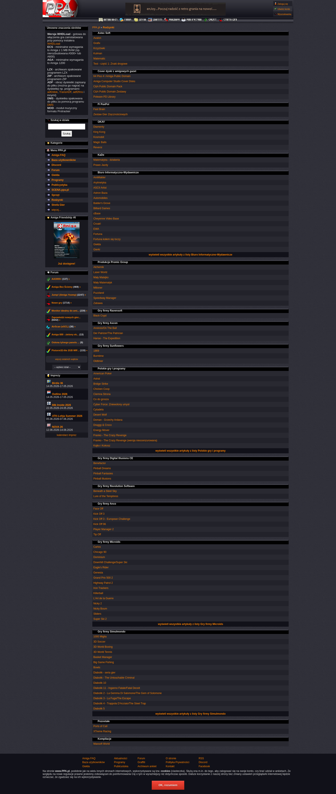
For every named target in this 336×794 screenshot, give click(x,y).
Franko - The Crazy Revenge (110, 435)
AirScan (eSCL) (60, 326)
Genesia (98, 572)
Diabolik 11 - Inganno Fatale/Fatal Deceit (116, 688)
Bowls (96, 667)
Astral (96, 378)
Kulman (97, 53)
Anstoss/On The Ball (105, 328)
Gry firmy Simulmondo (111, 631)
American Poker (102, 373)
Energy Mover (101, 430)
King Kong (99, 131)
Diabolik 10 (99, 682)
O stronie (171, 758)
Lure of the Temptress (105, 496)
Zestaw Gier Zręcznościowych (110, 114)
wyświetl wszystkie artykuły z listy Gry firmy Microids (190, 624)
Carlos (97, 546)
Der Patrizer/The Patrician (108, 333)
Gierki (96, 249)
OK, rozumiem (168, 785)
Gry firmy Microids (109, 541)
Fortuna (97, 234)
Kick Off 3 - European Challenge (111, 518)
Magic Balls (99, 142)
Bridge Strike (100, 383)
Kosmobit (98, 137)
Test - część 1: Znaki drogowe (110, 63)
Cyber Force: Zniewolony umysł (111, 404)
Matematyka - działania (106, 159)
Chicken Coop (101, 388)
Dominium (99, 557)
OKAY (101, 121)
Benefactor (99, 463)
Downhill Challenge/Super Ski (110, 562)
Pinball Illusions (102, 478)
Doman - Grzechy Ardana (107, 419)
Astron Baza (100, 192)
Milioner (97, 287)
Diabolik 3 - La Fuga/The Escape (112, 698)
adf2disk (52, 92)
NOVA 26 (57, 426)
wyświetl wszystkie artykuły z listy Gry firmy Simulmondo (190, 713)
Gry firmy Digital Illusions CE (115, 458)
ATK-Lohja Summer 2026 (67, 415)
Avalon (97, 37)
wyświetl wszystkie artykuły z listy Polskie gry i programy (190, 450)
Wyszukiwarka (284, 14)
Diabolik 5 (99, 708)
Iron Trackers (100, 588)
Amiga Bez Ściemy (62, 287)
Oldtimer (98, 361)
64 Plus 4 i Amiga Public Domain (111, 76)
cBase (96, 213)
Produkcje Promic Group (113, 262)
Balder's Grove (101, 203)
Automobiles (100, 198)
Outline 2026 (59, 394)
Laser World (100, 272)
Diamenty (98, 126)
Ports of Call (100, 726)
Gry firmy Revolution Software (116, 486)
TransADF (65, 92)
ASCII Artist (99, 187)
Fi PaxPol (103, 104)
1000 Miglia (99, 636)
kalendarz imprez (66, 435)
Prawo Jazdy (100, 164)
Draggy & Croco (102, 424)
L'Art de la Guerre (103, 598)
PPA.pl (96, 27)
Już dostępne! (66, 263)
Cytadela (98, 409)
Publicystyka (191, 20)
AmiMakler (99, 177)
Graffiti (155, 20)
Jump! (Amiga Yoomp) (64, 294)
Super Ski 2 (100, 618)
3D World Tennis (102, 651)
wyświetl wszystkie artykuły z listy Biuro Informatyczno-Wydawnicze (190, 254)
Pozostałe (104, 721)
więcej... (56, 209)
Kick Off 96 (99, 524)
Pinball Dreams (102, 468)
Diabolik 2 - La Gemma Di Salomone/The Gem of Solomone (127, 693)
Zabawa (98, 303)
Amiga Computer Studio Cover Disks (114, 81)
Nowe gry (57, 302)
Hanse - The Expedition (106, 338)
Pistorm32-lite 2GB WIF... (66, 350)
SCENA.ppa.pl (60, 189)
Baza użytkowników (64, 160)
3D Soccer (99, 641)
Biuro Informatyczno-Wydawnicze (118, 172)
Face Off (98, 508)
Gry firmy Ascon (108, 323)
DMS (50, 104)
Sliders (97, 613)
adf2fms (78, 92)
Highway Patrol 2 (103, 582)
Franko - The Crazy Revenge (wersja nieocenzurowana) (125, 440)
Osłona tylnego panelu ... (66, 342)
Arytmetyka (99, 182)
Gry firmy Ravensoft (110, 310)
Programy (172, 20)
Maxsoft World (101, 743)
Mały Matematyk (102, 282)
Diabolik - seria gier (104, 672)
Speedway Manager (104, 297)
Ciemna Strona (102, 394)
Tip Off (97, 534)
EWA (96, 228)
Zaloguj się (283, 4)
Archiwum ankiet (147, 766)
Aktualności (108, 20)
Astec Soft (104, 33)
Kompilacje (104, 738)
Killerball (98, 593)
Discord (56, 164)
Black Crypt (99, 315)
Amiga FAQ (59, 155)
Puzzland (98, 292)
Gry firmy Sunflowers (111, 345)
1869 (96, 350)
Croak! (97, 223)
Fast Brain (99, 109)
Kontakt (170, 766)
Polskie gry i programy (111, 368)
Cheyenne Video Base (106, 218)
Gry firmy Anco (107, 503)
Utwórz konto (284, 9)
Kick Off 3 (99, 513)
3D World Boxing (103, 646)
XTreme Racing (102, 731)
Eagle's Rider (101, 567)
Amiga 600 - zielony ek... (65, 334)
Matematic (99, 58)
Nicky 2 (97, 603)
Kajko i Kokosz (101, 445)
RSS (201, 758)
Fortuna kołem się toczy (107, 239)
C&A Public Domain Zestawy (109, 91)
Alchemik (98, 267)
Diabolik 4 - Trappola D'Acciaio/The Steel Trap (119, 703)
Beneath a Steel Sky (105, 491)
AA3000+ (57, 279)
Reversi (97, 147)
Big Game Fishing (103, 662)
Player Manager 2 (103, 529)
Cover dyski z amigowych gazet (117, 71)
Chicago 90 (99, 552)
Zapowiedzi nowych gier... (66, 317)
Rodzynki (108, 27)
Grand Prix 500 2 (103, 577)
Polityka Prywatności (177, 762)
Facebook (204, 766)
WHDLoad (53, 43)
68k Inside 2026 (61, 405)
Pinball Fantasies (103, 473)
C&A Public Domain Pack (107, 86)
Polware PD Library (104, 96)
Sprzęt (210, 20)
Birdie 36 (57, 383)
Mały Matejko (101, 277)
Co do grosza (101, 399)
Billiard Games (101, 208)
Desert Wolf (100, 414)
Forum (126, 20)
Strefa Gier (228, 20)
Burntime (98, 355)
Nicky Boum (100, 608)
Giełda (140, 20)
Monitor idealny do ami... (65, 310)
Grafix (96, 43)
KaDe (101, 154)
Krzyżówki (99, 48)
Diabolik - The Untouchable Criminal (114, 677)
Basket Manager (102, 657)
